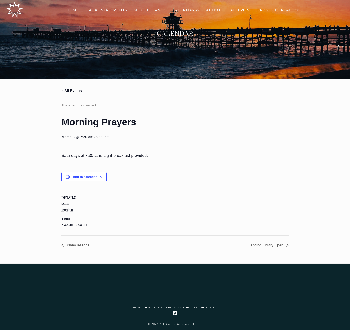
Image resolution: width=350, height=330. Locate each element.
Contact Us (187, 307)
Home (137, 307)
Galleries (166, 307)
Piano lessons (77, 245)
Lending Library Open (266, 245)
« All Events (71, 91)
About (150, 307)
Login (197, 324)
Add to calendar (85, 177)
